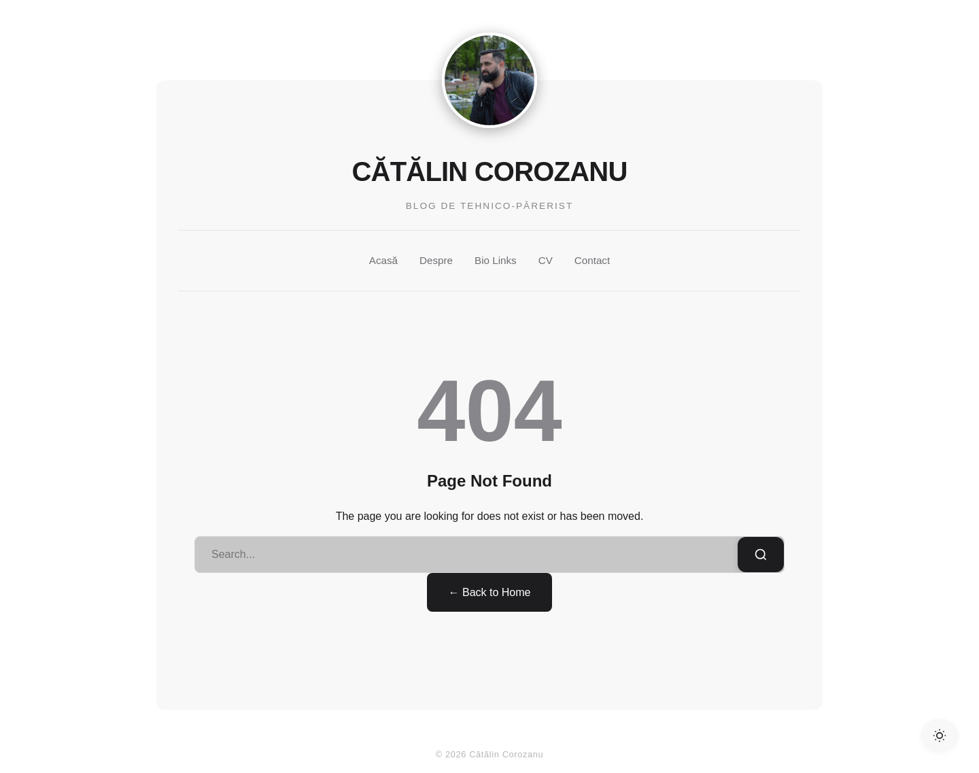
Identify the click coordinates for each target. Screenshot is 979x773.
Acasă (383, 260)
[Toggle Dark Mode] (940, 736)
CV (545, 260)
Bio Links (496, 260)
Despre (436, 260)
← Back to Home (490, 592)
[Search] (761, 554)
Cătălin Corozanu (490, 171)
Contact (592, 260)
